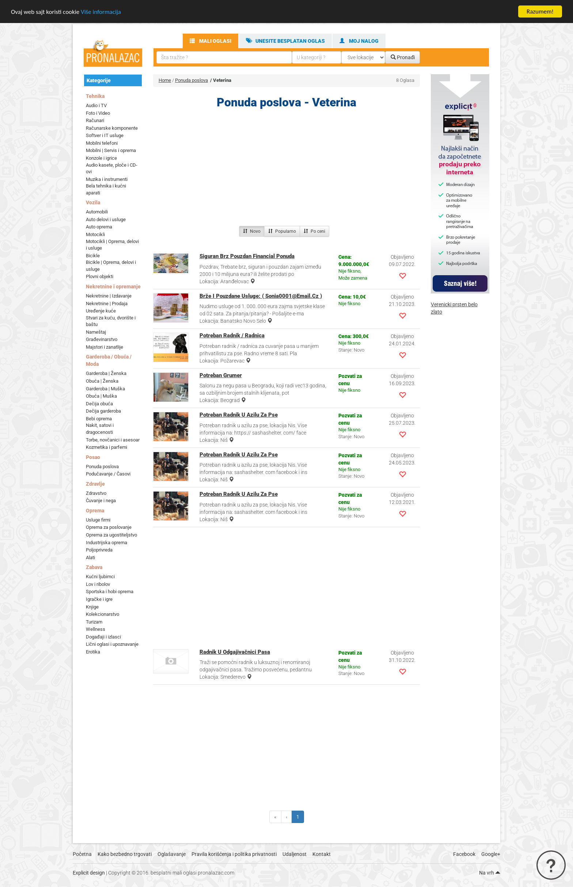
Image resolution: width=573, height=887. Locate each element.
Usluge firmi (98, 520)
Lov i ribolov (98, 584)
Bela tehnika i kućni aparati (106, 189)
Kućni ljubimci (100, 576)
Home (165, 80)
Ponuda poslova (102, 466)
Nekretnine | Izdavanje (109, 296)
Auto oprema (99, 227)
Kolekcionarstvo (102, 614)
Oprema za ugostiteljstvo (111, 535)
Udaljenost (294, 854)
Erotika (93, 652)
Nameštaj (96, 332)
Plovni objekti (99, 276)
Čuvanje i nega (101, 500)
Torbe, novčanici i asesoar (113, 439)
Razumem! (540, 11)
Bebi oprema (99, 418)
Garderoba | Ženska (106, 373)
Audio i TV (96, 105)
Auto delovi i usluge (106, 219)
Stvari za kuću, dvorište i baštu (111, 321)
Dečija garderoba (103, 411)
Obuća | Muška (101, 396)
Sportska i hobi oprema (109, 591)
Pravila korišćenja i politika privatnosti (234, 854)
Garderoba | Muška (105, 388)
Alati (90, 557)
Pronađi (403, 57)
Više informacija (101, 12)
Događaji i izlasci (103, 637)
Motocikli (95, 234)
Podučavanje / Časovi (108, 474)
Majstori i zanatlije (104, 347)
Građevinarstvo (101, 339)
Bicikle (93, 255)
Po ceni (314, 231)
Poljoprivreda (99, 550)
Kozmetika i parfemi (106, 447)
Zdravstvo (96, 493)
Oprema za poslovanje (109, 527)
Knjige (92, 606)
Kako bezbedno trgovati (125, 854)
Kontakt (321, 854)
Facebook (464, 854)
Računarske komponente (112, 128)
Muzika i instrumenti (107, 179)
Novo (252, 231)
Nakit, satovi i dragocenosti (100, 428)
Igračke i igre (99, 599)
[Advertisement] (286, 169)
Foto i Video (98, 113)
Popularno (282, 231)
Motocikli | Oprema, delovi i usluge (112, 245)
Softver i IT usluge (105, 135)
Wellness (95, 629)
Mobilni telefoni (102, 143)
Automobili (97, 212)
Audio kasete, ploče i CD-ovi (111, 168)
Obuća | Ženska (102, 381)
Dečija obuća (99, 403)
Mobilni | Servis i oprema (111, 150)
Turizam (94, 622)
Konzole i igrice (101, 158)
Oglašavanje (172, 854)
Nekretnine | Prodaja (107, 303)
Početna (82, 854)
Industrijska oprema (106, 542)
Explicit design (89, 873)
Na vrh (489, 873)
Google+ (490, 854)
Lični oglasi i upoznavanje (112, 644)
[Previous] (275, 817)
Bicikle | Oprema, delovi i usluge (111, 265)
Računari (95, 120)
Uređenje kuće (101, 311)
